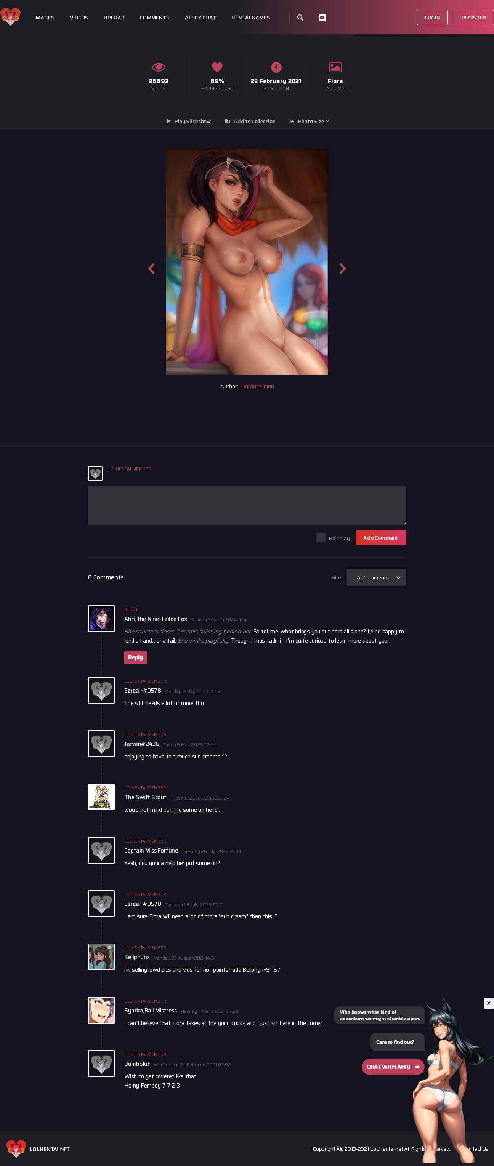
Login (432, 17)
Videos (79, 18)
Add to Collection (254, 121)
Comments (155, 18)
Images (44, 18)
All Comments (372, 577)
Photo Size (311, 121)
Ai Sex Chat (200, 18)
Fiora (335, 81)
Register (474, 17)
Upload (114, 18)
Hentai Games (250, 18)
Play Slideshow (193, 121)
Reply (135, 657)
